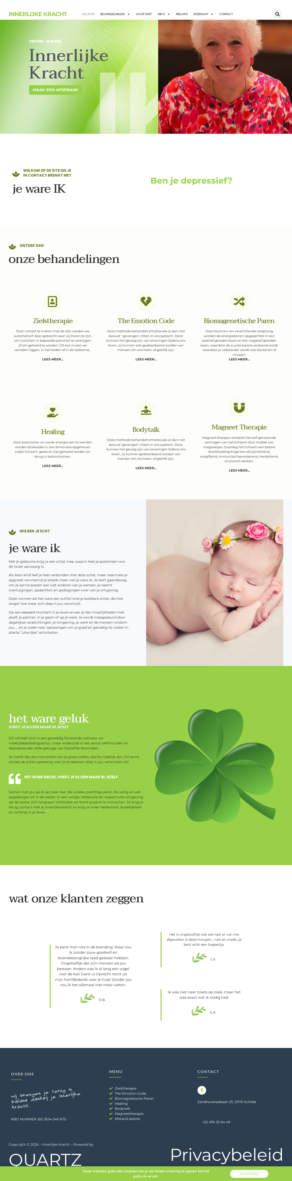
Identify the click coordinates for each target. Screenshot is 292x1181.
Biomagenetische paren (239, 321)
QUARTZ (45, 1159)
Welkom (88, 14)
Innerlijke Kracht (38, 14)
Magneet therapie (239, 427)
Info (164, 14)
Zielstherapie (52, 321)
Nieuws (182, 14)
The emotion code (146, 321)
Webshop (203, 14)
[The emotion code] (146, 302)
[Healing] (53, 412)
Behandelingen (115, 14)
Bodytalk (146, 429)
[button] (278, 14)
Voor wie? (144, 14)
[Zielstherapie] (53, 302)
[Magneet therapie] (239, 408)
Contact (226, 14)
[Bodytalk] (146, 410)
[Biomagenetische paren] (239, 302)
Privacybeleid (227, 1154)
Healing (52, 432)
